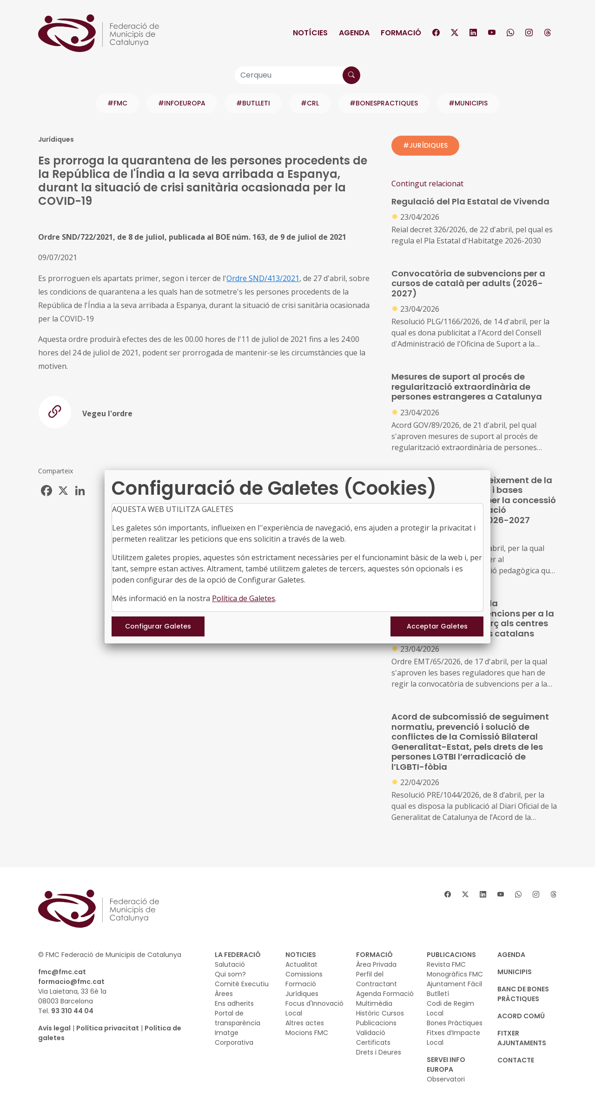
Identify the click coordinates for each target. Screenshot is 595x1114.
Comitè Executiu (242, 984)
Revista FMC (446, 964)
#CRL (310, 103)
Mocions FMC (306, 1032)
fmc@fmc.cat (62, 971)
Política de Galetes (243, 598)
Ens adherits (234, 1003)
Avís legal (54, 1028)
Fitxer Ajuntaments (521, 1038)
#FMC (117, 103)
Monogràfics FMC (455, 974)
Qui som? (230, 974)
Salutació (230, 964)
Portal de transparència (237, 1018)
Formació (401, 32)
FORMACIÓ (374, 954)
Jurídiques (301, 993)
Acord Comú (521, 1016)
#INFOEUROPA (181, 103)
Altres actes (304, 1023)
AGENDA (511, 954)
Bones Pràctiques (455, 1023)
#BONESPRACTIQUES (384, 103)
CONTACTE (515, 1060)
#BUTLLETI (253, 103)
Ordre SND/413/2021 (262, 278)
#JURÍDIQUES (425, 145)
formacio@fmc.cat (71, 981)
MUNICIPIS (514, 971)
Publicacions (376, 1023)
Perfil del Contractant (376, 979)
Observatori (446, 1079)
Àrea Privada (376, 964)
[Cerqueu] (297, 75)
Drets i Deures (378, 1052)
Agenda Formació (385, 993)
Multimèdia (374, 1003)
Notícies (310, 32)
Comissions (304, 974)
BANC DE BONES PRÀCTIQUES (523, 993)
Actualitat (301, 964)
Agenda (354, 32)
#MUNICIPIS (468, 103)
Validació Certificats (373, 1037)
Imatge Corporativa (234, 1037)
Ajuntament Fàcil (454, 984)
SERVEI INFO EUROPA (446, 1064)
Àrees (224, 993)
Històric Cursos (380, 1013)
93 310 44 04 (72, 1011)
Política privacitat (107, 1028)
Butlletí (438, 993)
